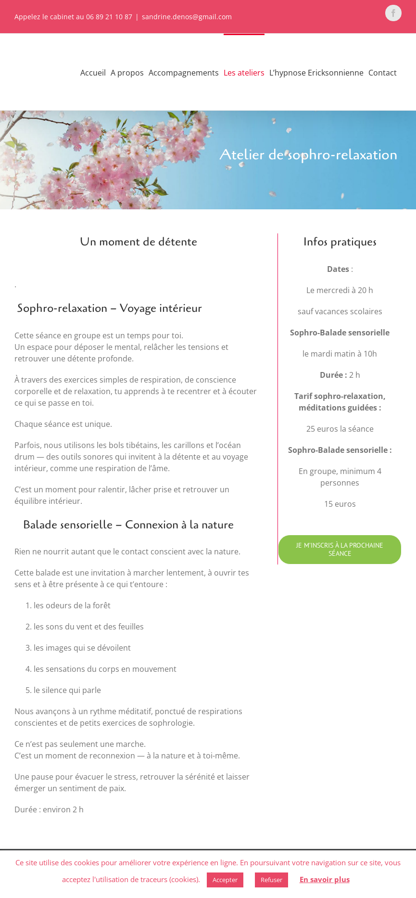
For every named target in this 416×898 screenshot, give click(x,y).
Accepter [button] (225, 879)
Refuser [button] (271, 879)
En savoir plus (325, 879)
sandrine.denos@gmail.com (187, 16)
